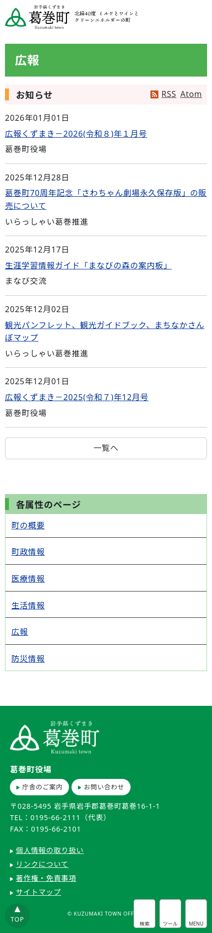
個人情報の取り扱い (50, 850)
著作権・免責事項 (46, 878)
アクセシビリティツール (170, 913)
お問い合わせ (104, 786)
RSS (168, 93)
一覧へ (105, 447)
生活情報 (28, 605)
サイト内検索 (144, 913)
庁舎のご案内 (42, 786)
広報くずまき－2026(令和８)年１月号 (76, 133)
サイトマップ (38, 892)
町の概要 (28, 525)
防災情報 (28, 658)
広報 (19, 631)
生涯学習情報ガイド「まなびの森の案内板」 (88, 265)
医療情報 (28, 578)
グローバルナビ (196, 913)
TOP (17, 919)
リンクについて (42, 864)
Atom (191, 93)
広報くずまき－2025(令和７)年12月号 (76, 397)
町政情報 (28, 551)
